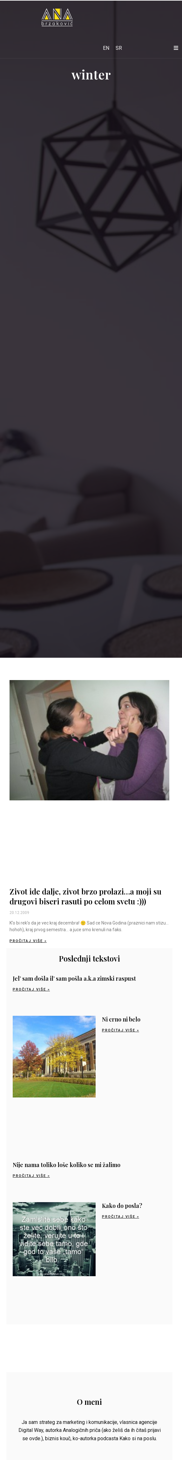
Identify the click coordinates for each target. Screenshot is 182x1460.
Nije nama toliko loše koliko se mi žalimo (66, 1165)
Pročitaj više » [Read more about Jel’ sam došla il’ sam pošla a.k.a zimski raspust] (31, 989)
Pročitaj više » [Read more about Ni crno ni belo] (120, 1030)
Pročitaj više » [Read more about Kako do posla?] (120, 1217)
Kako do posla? (122, 1205)
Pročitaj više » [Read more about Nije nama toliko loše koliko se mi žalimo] (31, 1176)
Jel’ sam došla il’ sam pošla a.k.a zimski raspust (74, 978)
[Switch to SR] (118, 48)
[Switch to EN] (106, 48)
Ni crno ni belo (121, 1019)
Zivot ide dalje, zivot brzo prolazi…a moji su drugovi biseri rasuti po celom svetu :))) (85, 896)
